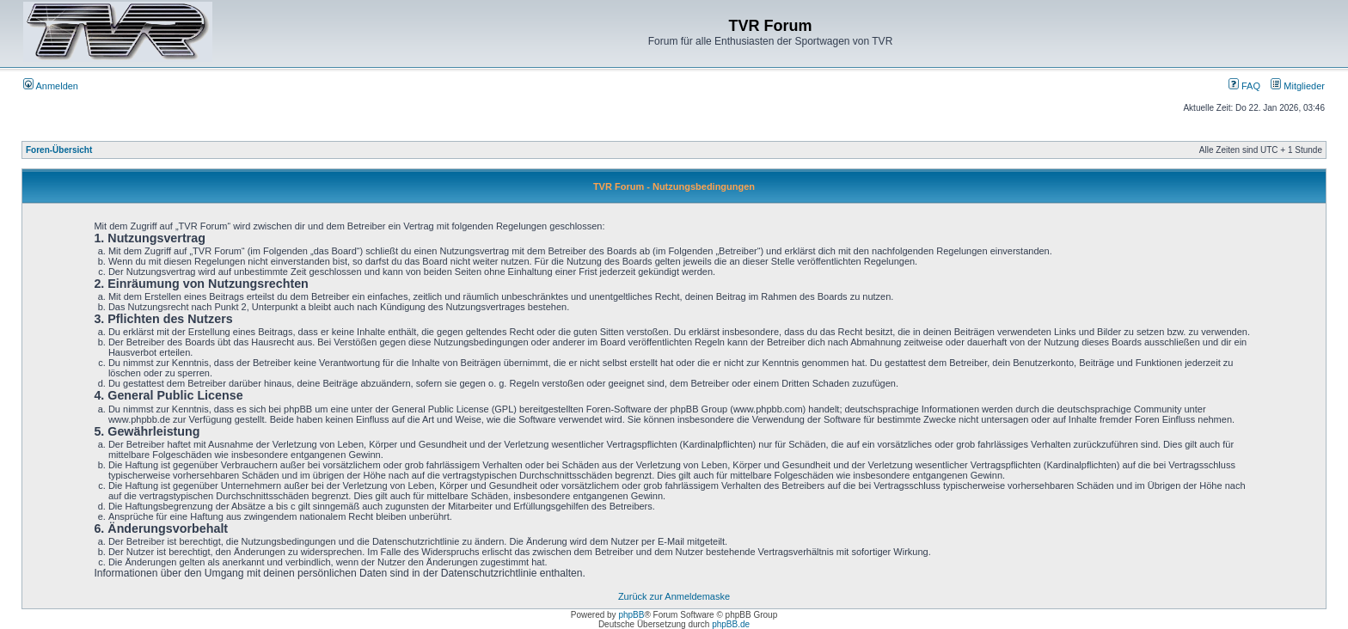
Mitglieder (1298, 86)
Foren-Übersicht (59, 150)
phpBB (631, 615)
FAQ (1244, 86)
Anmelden (50, 86)
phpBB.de (731, 624)
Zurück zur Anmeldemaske (674, 596)
